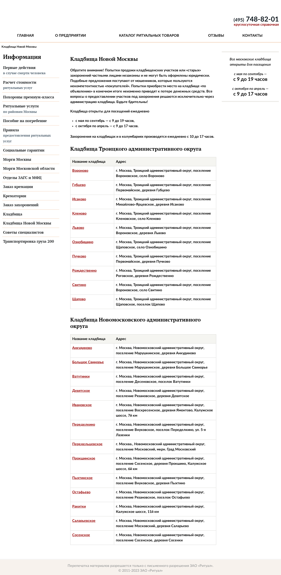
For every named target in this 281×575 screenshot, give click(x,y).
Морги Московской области (29, 168)
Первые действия (30, 70)
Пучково (79, 256)
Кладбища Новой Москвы (27, 223)
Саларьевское (83, 521)
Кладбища (12, 214)
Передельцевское (87, 444)
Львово (78, 228)
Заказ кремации (18, 186)
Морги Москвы (17, 159)
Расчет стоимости (30, 85)
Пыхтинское (82, 478)
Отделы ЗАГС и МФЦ (22, 177)
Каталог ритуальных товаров (149, 35)
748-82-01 (256, 19)
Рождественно (84, 270)
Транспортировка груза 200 (28, 241)
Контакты (252, 35)
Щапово (79, 299)
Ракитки (79, 506)
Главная (25, 35)
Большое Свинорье (88, 362)
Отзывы (216, 35)
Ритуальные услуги (30, 108)
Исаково (79, 199)
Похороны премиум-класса (28, 96)
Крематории (14, 195)
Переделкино (83, 424)
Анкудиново (82, 348)
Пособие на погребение (25, 120)
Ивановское (82, 405)
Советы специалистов (23, 232)
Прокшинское (83, 458)
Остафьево (81, 492)
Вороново (80, 170)
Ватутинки (81, 376)
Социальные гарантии (23, 150)
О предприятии (70, 35)
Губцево (79, 185)
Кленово (79, 213)
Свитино (79, 285)
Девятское (81, 390)
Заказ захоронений (20, 204)
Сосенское (81, 535)
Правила (30, 135)
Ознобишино (82, 242)
